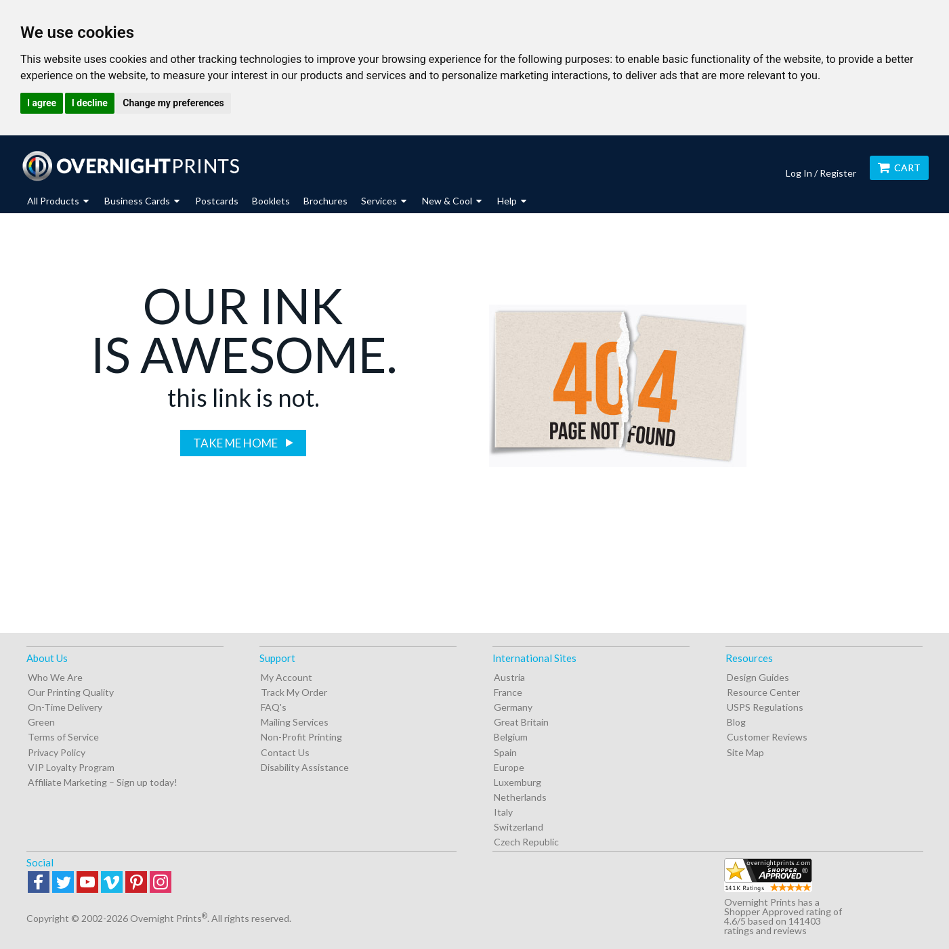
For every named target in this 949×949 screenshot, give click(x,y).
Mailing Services (295, 722)
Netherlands (520, 797)
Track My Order (294, 692)
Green (41, 722)
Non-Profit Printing (301, 737)
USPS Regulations (765, 707)
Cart (899, 167)
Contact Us (285, 752)
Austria (509, 677)
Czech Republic (526, 841)
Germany (513, 707)
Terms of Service (63, 737)
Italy (503, 812)
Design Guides (758, 677)
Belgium (511, 737)
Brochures (325, 200)
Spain (505, 752)
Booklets (271, 200)
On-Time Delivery (65, 707)
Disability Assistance (305, 767)
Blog (736, 722)
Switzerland (518, 827)
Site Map (745, 752)
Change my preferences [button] (173, 102)
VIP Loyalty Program (71, 767)
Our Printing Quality (71, 692)
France (508, 692)
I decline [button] (90, 102)
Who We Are (55, 677)
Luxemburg (517, 782)
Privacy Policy (56, 752)
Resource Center (763, 692)
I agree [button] (41, 102)
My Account (286, 677)
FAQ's (274, 707)
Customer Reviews (767, 737)
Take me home (236, 443)
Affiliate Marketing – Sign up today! (102, 782)
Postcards (216, 200)
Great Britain (521, 722)
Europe (509, 767)
